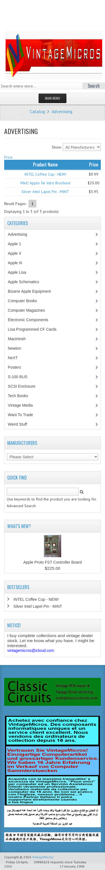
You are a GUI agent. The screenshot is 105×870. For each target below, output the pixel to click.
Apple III (18, 263)
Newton (14, 348)
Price (8, 157)
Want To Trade (20, 415)
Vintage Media (23, 405)
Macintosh (20, 339)
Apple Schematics (26, 282)
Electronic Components (31, 320)
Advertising (62, 111)
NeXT (13, 358)
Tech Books (22, 396)
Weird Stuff (20, 424)
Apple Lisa (21, 272)
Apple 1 (17, 244)
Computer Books (26, 301)
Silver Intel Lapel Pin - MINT (45, 191)
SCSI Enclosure (24, 386)
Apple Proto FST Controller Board (52, 562)
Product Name (45, 164)
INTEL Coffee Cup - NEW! (45, 174)
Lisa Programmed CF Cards (35, 329)
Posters (17, 367)
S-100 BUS (20, 377)
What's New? (19, 526)
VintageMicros (43, 857)
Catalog (37, 111)
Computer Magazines (30, 310)
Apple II (17, 253)
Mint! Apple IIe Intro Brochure (45, 182)
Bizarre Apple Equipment (32, 291)
